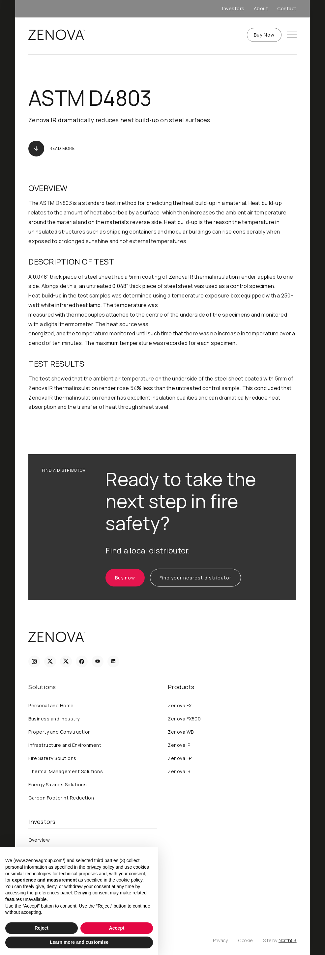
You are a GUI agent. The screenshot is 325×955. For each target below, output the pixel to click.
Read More (62, 148)
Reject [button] (41, 928)
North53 (288, 940)
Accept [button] (117, 928)
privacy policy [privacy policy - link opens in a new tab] (100, 867)
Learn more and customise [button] (79, 942)
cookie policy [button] (129, 880)
